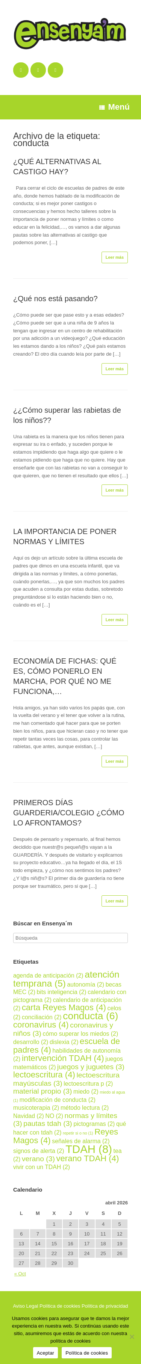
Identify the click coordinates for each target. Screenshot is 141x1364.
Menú (114, 107)
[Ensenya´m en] (70, 70)
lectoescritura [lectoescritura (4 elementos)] (44, 1074)
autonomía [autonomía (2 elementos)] (86, 984)
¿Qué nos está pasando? (55, 298)
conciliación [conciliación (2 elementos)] (42, 1017)
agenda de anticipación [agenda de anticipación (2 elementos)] (48, 975)
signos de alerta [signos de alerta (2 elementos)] (38, 1151)
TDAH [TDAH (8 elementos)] (88, 1149)
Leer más (115, 257)
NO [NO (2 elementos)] (54, 1116)
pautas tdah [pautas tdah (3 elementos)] (47, 1123)
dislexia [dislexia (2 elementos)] (64, 1042)
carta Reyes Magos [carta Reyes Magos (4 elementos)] (64, 1007)
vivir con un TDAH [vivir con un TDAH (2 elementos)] (41, 1167)
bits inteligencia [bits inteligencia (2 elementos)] (61, 992)
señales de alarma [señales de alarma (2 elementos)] (80, 1141)
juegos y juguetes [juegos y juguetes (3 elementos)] (90, 1067)
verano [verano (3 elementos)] (38, 1159)
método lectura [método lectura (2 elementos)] (85, 1107)
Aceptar (46, 1353)
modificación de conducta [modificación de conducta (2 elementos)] (58, 1100)
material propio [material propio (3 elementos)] (42, 1091)
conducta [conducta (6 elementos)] (90, 1015)
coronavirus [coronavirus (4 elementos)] (41, 1024)
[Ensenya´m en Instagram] (55, 70)
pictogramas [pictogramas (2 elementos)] (94, 1124)
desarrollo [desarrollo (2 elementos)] (30, 1042)
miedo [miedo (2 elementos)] (86, 1091)
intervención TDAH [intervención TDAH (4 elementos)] (63, 1058)
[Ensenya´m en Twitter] (38, 70)
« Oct (20, 1273)
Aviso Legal (25, 1306)
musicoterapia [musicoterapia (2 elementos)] (36, 1107)
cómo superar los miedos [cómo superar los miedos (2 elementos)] (80, 1034)
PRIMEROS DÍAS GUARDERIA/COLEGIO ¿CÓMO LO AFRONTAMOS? (68, 812)
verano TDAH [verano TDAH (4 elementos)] (87, 1158)
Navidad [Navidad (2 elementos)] (28, 1116)
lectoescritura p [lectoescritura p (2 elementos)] (88, 1083)
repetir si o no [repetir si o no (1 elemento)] (78, 1133)
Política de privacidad (105, 1306)
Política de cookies (59, 1306)
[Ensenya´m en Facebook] (21, 70)
